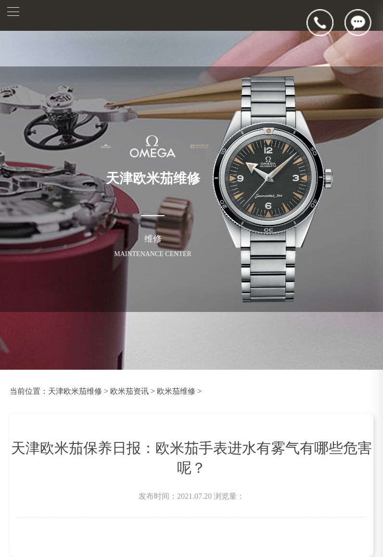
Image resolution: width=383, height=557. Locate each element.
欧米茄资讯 (129, 391)
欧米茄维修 (176, 391)
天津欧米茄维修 (75, 391)
